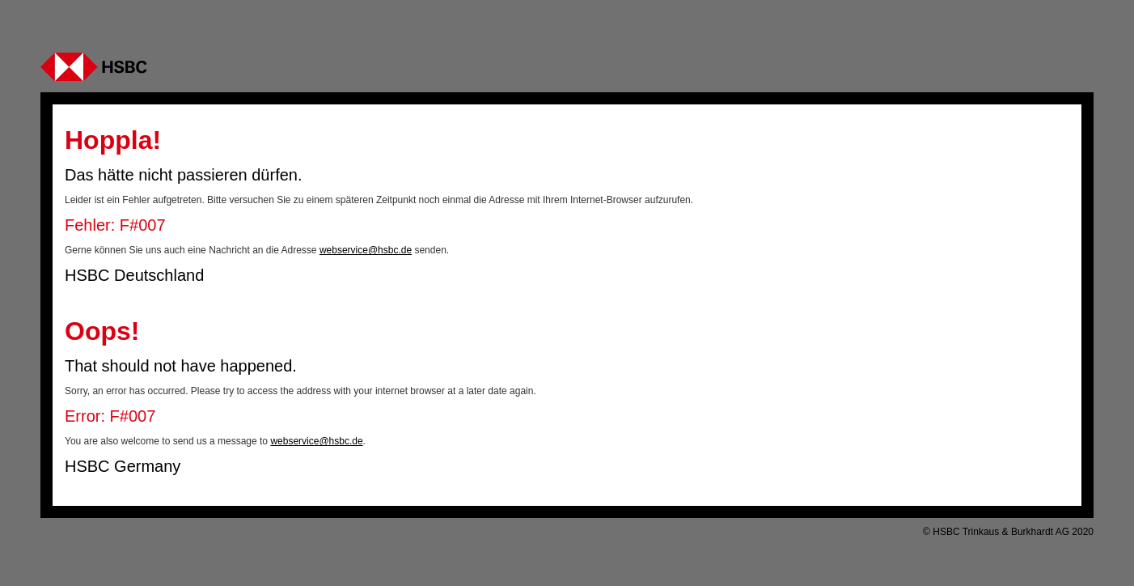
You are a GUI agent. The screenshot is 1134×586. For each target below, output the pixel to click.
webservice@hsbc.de (365, 250)
